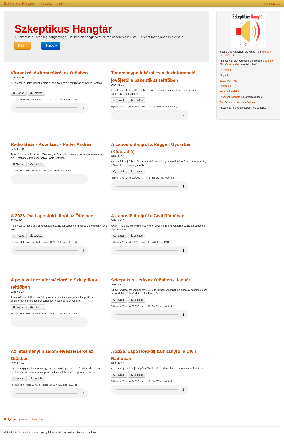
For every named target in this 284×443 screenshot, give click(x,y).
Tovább (18, 92)
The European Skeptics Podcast (237, 102)
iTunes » (51, 45)
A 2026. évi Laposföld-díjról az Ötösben (52, 215)
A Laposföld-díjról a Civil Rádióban (148, 215)
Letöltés (36, 92)
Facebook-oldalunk (230, 91)
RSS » (22, 45)
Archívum (64, 3)
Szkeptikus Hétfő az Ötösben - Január (150, 279)
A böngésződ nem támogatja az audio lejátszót (49, 108)
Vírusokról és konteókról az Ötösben (49, 72)
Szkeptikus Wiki (228, 80)
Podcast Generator (28, 432)
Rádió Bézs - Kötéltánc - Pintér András (51, 144)
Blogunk (224, 75)
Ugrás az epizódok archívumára (23, 419)
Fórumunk (225, 86)
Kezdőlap (46, 3)
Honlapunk (225, 69)
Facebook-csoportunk (231, 96)
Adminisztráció (272, 3)
